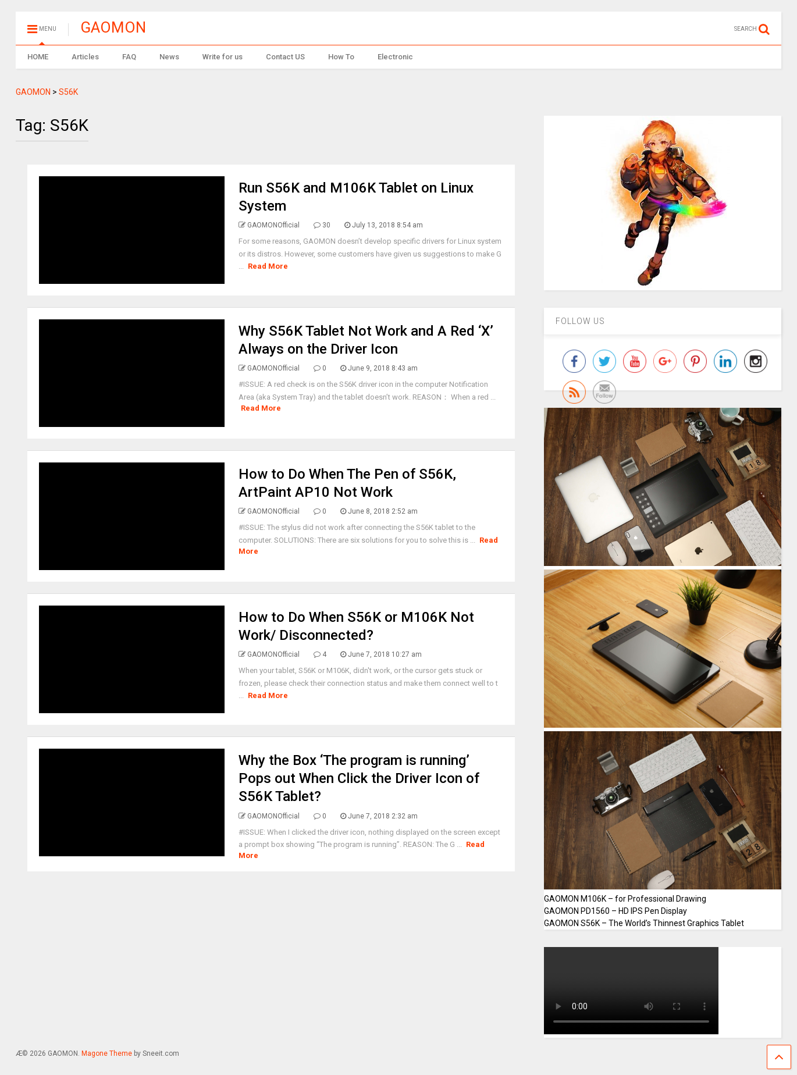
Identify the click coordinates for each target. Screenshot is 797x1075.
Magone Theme (106, 1053)
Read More (268, 266)
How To (341, 56)
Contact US (285, 56)
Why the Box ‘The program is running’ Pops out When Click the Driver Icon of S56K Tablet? (359, 778)
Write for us (222, 56)
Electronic (395, 56)
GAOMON (113, 27)
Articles (85, 56)
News (169, 56)
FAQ (129, 56)
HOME (37, 56)
